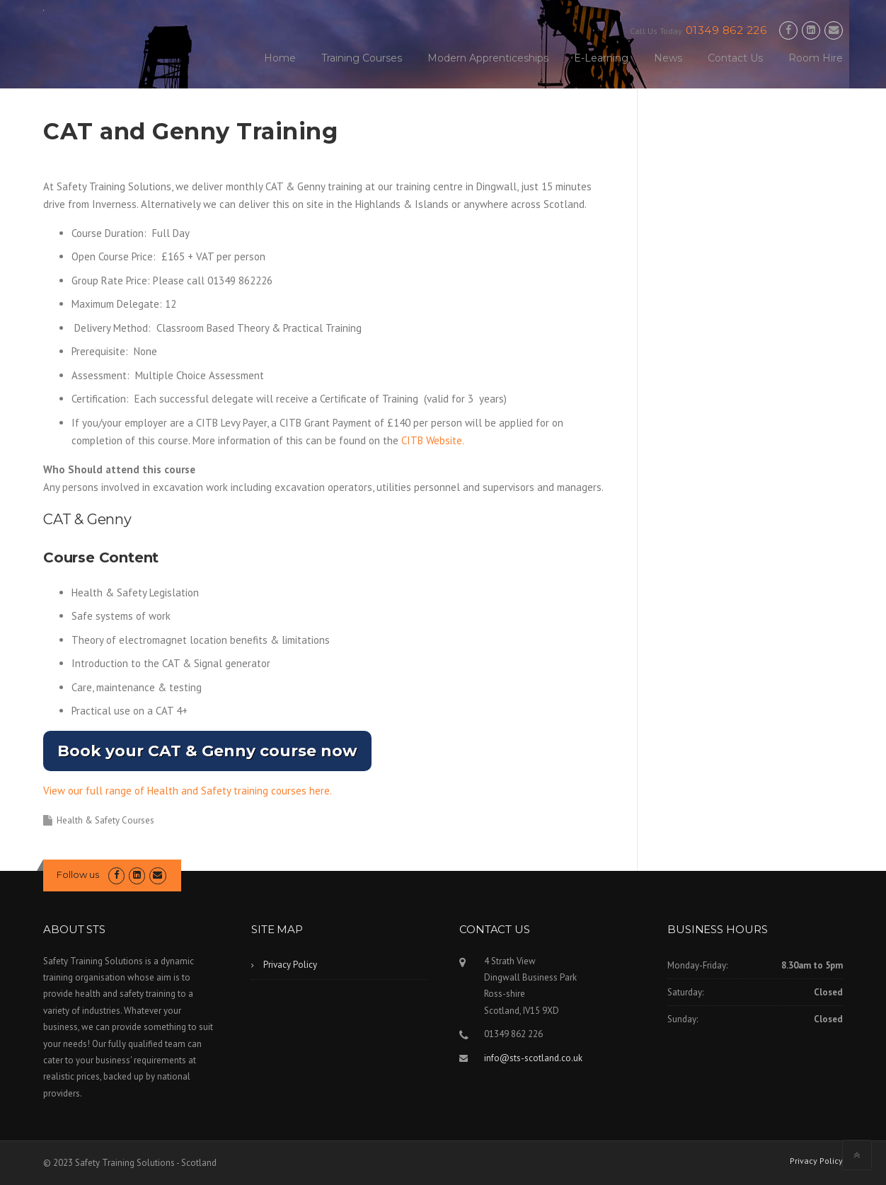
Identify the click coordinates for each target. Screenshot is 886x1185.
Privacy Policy (290, 965)
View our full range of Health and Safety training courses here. (187, 790)
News (668, 58)
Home (280, 58)
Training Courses (361, 58)
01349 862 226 (726, 30)
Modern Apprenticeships (487, 58)
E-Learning (601, 58)
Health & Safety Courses (105, 820)
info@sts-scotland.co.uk (533, 1058)
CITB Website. (432, 440)
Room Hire (815, 58)
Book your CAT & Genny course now (207, 751)
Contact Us (735, 58)
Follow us (78, 874)
